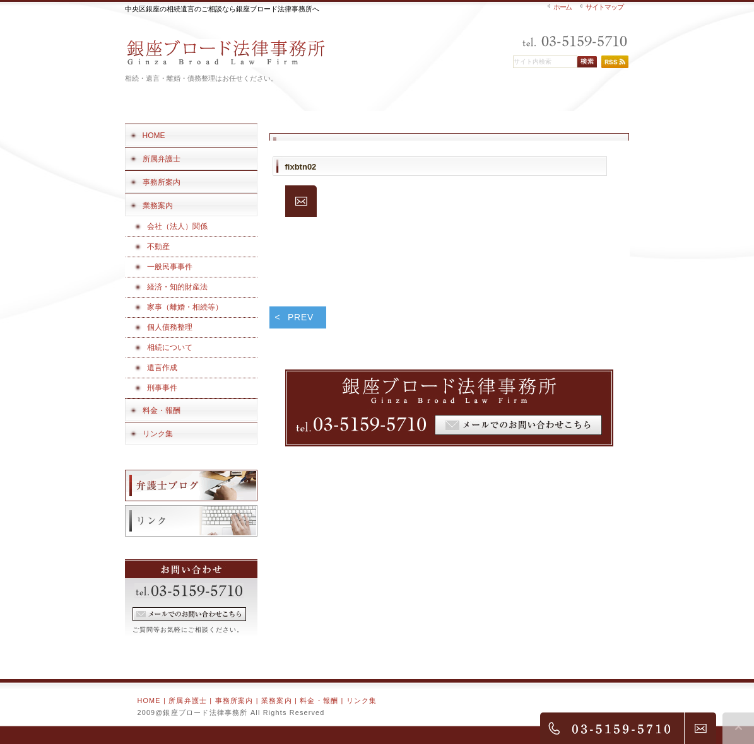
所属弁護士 (187, 700)
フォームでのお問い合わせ (189, 614)
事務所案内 (234, 700)
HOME (149, 700)
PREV (301, 317)
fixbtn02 (301, 166)
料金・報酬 (319, 700)
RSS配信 (614, 61)
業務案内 (276, 700)
